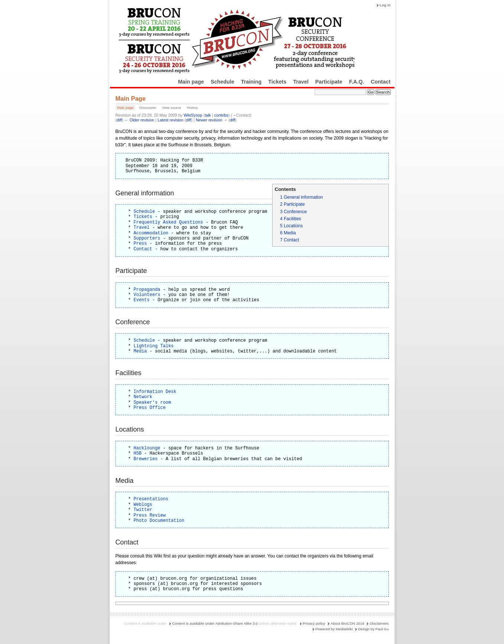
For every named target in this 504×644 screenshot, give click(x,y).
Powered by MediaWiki (333, 629)
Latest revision (170, 120)
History (192, 107)
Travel (300, 82)
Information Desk (155, 391)
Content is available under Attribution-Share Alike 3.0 (215, 623)
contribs (221, 115)
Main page (191, 82)
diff (119, 120)
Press (140, 243)
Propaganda (147, 289)
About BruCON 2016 (347, 623)
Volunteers (147, 295)
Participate (328, 82)
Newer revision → (211, 120)
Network (143, 397)
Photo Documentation (159, 520)
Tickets (277, 82)
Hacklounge (147, 448)
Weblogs (143, 504)
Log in (385, 5)
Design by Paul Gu (373, 629)
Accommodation (151, 233)
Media (140, 351)
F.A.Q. (356, 82)
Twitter (143, 510)
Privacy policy (314, 623)
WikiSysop (192, 115)
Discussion (147, 107)
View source (171, 107)
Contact (380, 82)
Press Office (150, 407)
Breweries (146, 459)
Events (142, 300)
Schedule (222, 82)
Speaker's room (152, 402)
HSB (138, 453)
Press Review (150, 515)
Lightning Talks (154, 346)
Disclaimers (379, 623)
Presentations (151, 499)
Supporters (147, 238)
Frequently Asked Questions (168, 222)
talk (208, 115)
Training (251, 82)
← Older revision (139, 120)
